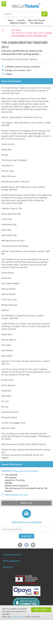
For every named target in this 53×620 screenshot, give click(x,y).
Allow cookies (40, 609)
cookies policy (17, 616)
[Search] (44, 14)
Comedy (21, 20)
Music (10, 20)
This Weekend (36, 23)
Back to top (26, 503)
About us (7, 567)
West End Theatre (36, 20)
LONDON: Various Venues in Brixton (19, 471)
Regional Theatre (18, 23)
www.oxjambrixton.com (16, 494)
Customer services (11, 554)
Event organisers (11, 560)
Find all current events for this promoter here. (31, 34)
